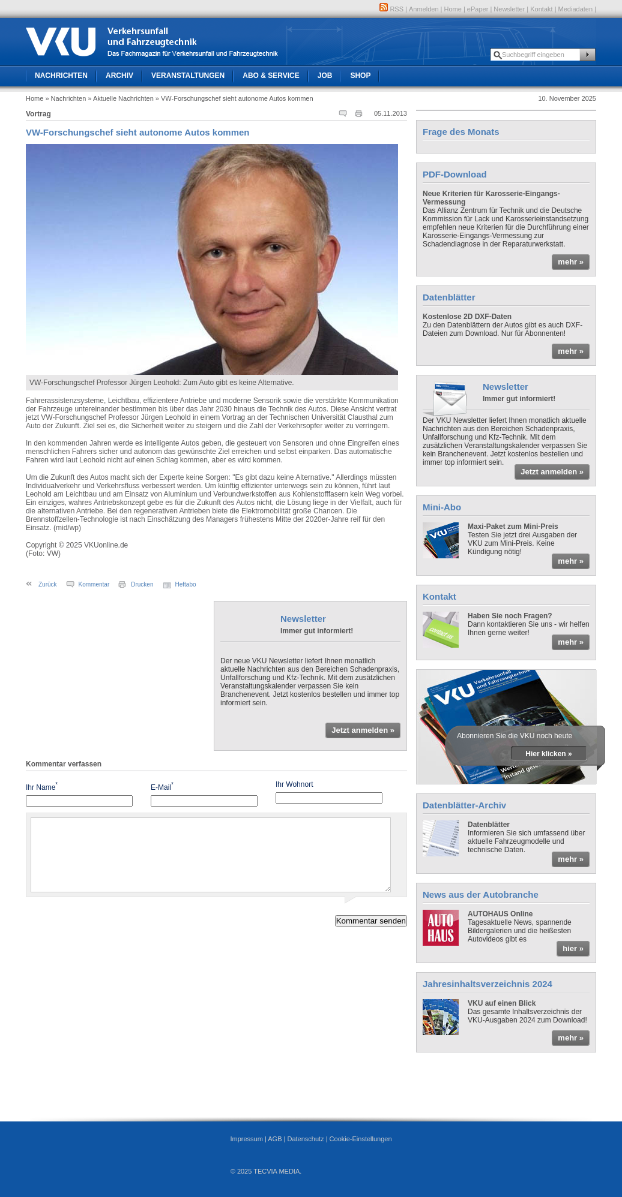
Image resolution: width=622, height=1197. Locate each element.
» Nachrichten (65, 98)
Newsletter (509, 9)
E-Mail (162, 786)
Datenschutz (305, 1138)
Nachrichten (61, 75)
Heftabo (185, 584)
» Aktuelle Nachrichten (120, 98)
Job (325, 75)
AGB (275, 1138)
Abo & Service (271, 75)
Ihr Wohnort (294, 784)
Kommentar (94, 584)
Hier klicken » (548, 754)
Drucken (142, 584)
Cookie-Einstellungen (361, 1138)
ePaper (477, 9)
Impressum (246, 1138)
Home (453, 9)
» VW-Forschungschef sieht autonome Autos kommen (234, 98)
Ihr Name (42, 786)
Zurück (47, 584)
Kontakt (541, 9)
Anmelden (424, 9)
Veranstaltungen (188, 75)
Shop (360, 75)
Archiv (119, 75)
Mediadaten (575, 9)
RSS (391, 9)
